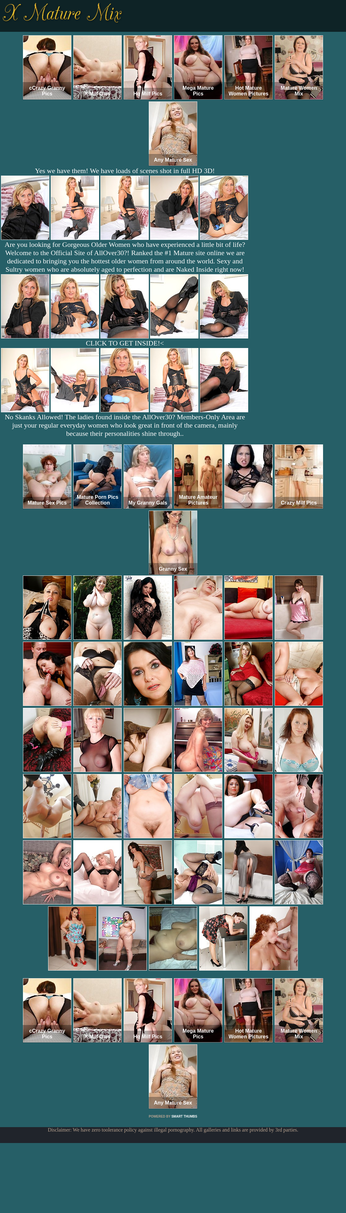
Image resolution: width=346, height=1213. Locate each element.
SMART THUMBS (184, 1116)
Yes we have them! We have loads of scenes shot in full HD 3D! (125, 171)
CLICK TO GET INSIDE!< (125, 343)
